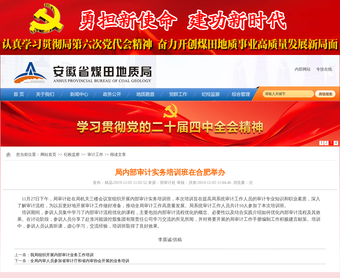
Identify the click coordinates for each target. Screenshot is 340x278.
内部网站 (303, 69)
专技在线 (324, 69)
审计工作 (95, 154)
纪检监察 (72, 154)
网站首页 (48, 154)
